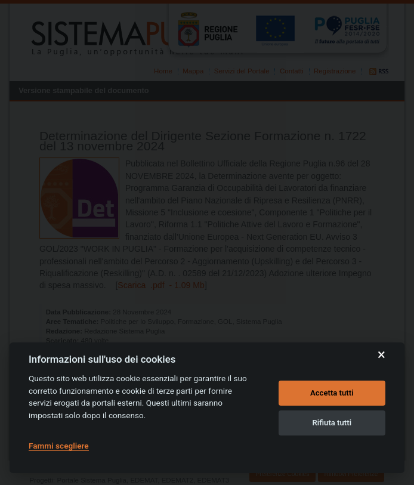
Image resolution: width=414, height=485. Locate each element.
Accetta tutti (332, 392)
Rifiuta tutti (332, 422)
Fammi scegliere (59, 445)
